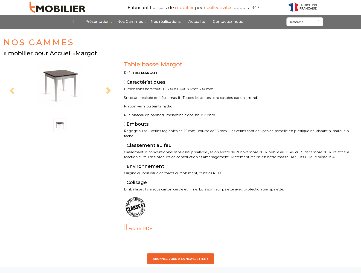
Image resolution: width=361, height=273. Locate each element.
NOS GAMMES (38, 42)
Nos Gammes (130, 21)
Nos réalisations (166, 21)
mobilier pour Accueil (40, 53)
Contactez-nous (228, 21)
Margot (86, 53)
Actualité (196, 21)
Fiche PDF (138, 228)
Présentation (97, 21)
